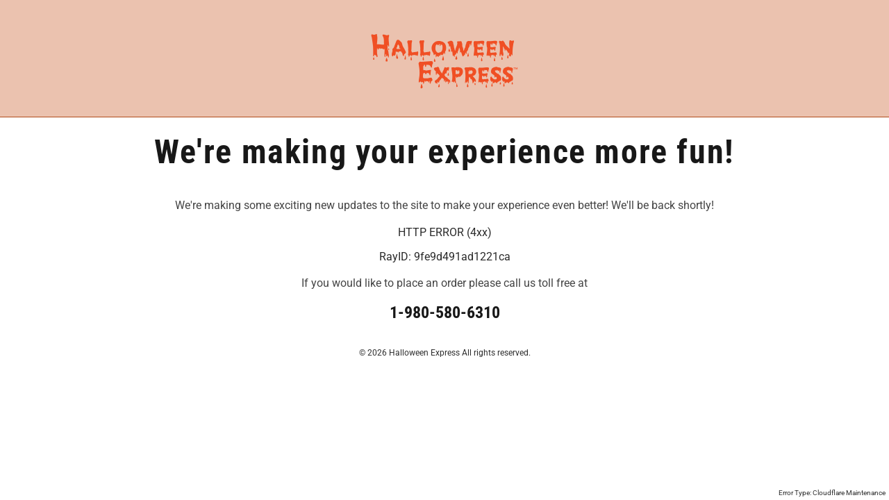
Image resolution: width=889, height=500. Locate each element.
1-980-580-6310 (445, 312)
